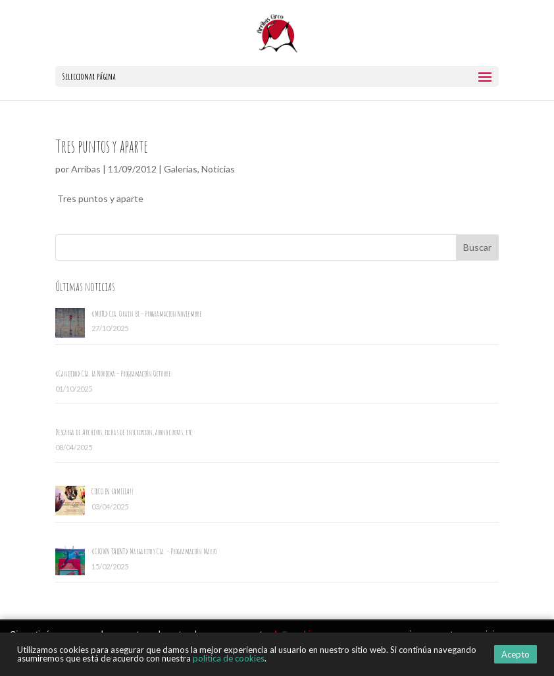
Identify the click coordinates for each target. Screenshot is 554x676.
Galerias (180, 168)
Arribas (86, 168)
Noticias (218, 168)
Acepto (515, 654)
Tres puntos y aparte (101, 146)
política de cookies (228, 658)
